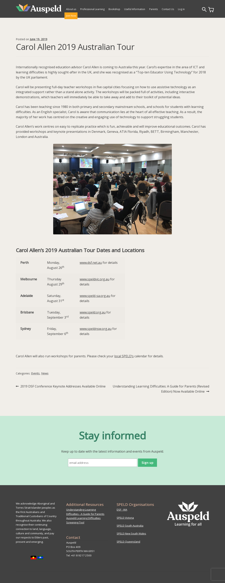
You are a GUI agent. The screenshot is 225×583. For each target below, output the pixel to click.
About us (71, 9)
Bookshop (114, 9)
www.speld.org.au (93, 312)
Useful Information (134, 9)
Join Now (71, 15)
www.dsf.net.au (91, 262)
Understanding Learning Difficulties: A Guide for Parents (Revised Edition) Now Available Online (160, 389)
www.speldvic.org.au (94, 279)
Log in (181, 9)
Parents (153, 9)
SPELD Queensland (128, 541)
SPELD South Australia (130, 525)
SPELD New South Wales (131, 533)
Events (35, 373)
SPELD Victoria (125, 517)
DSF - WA (122, 509)
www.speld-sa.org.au (95, 296)
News (44, 373)
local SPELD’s (124, 356)
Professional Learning (92, 9)
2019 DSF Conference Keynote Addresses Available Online (63, 386)
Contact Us (168, 9)
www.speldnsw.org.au (96, 329)
